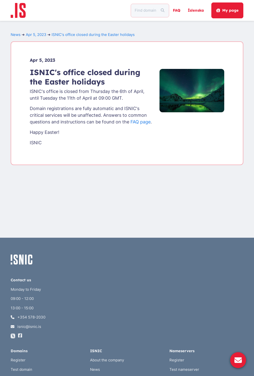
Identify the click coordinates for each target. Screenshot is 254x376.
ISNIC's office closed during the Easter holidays (93, 34)
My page (227, 10)
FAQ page (140, 121)
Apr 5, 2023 (36, 34)
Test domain (21, 369)
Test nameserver (184, 369)
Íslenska (196, 10)
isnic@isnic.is (26, 326)
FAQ (176, 10)
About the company (107, 360)
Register (18, 360)
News (16, 34)
